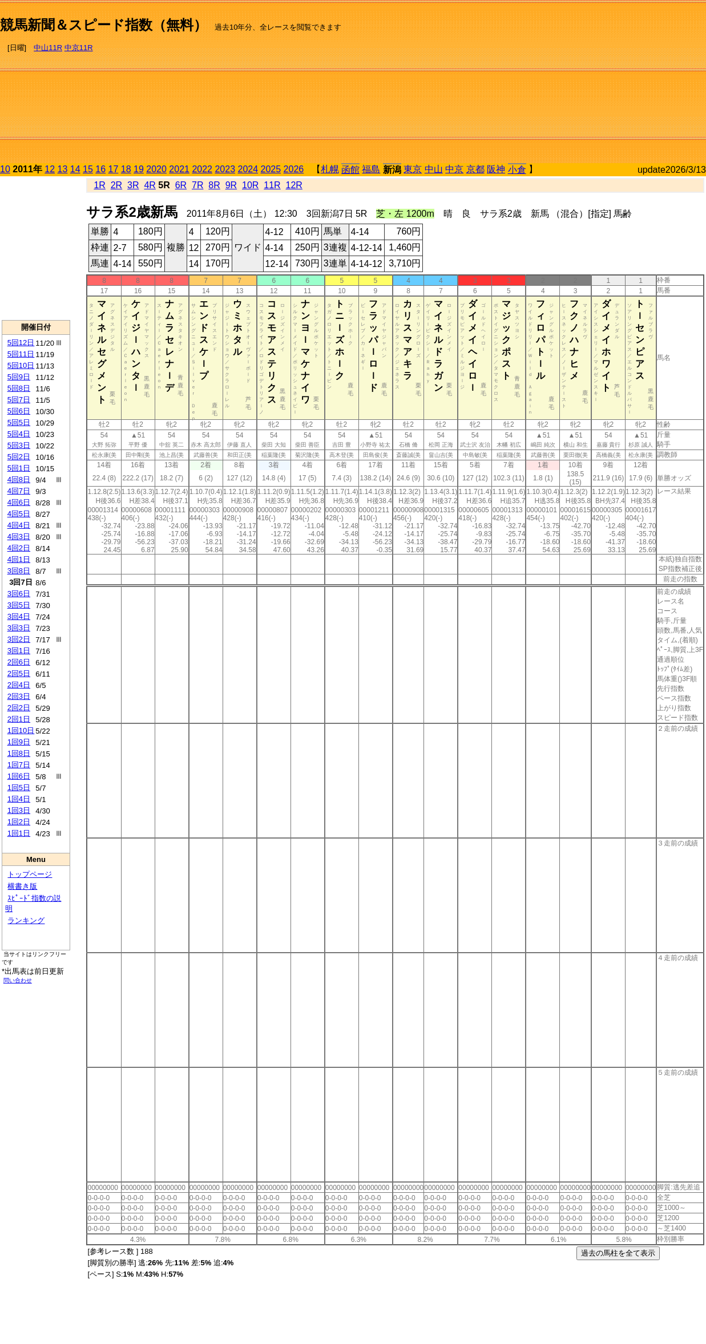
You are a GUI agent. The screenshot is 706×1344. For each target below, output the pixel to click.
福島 (371, 169)
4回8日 (18, 479)
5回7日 (18, 399)
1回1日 (18, 833)
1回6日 (18, 776)
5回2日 (18, 456)
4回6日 (18, 502)
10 (5, 169)
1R (99, 185)
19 (139, 169)
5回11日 (21, 354)
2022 (202, 169)
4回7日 (18, 491)
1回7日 (18, 764)
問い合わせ (17, 980)
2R (116, 185)
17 (113, 169)
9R (231, 185)
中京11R (78, 47)
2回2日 (18, 707)
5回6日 (18, 411)
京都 (475, 169)
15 (88, 169)
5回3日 (18, 445)
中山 (434, 169)
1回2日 (18, 821)
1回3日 (18, 810)
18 (126, 169)
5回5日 (18, 422)
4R (149, 185)
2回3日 (18, 696)
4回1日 (18, 559)
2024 (247, 169)
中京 (454, 169)
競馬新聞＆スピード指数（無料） (103, 25)
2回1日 (18, 719)
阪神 (496, 169)
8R (214, 185)
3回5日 (18, 605)
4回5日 (18, 513)
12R (294, 185)
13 (63, 169)
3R (133, 185)
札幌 (330, 169)
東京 (413, 169)
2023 (225, 169)
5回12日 (21, 342)
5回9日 (18, 377)
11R (272, 185)
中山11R (48, 47)
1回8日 (18, 753)
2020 (156, 169)
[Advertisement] (609, 83)
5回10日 (21, 365)
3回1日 (18, 650)
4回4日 (18, 525)
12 (50, 169)
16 (100, 169)
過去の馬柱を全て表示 (618, 1253)
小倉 (517, 170)
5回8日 (18, 388)
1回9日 (18, 742)
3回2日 (18, 639)
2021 (179, 169)
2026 (294, 169)
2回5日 (18, 673)
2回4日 (18, 685)
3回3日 (18, 628)
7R (197, 185)
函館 (350, 170)
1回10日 (21, 730)
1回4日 (18, 799)
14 (75, 169)
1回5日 (18, 787)
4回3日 (18, 536)
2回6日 (18, 662)
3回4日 (18, 616)
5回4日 (18, 434)
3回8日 (18, 570)
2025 (271, 169)
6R (181, 185)
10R (250, 185)
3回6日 (18, 593)
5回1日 (18, 468)
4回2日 (18, 548)
